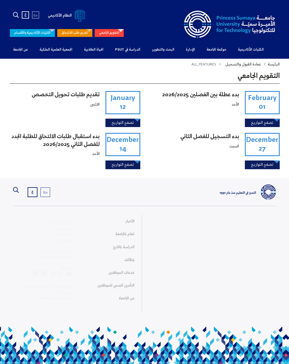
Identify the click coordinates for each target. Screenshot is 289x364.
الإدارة (190, 49)
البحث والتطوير (163, 49)
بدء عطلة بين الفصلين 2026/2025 (200, 94)
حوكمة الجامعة (216, 49)
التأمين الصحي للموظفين (115, 287)
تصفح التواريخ (262, 123)
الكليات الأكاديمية (251, 49)
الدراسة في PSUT (127, 49)
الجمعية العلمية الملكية (56, 49)
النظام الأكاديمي (67, 15)
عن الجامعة (20, 49)
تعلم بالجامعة (124, 236)
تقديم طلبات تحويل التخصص (66, 94)
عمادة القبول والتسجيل (243, 64)
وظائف (129, 261)
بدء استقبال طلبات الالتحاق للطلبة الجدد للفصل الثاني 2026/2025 (55, 140)
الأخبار (129, 223)
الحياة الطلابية (93, 49)
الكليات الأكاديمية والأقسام (32, 32)
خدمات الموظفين (121, 274)
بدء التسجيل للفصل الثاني (209, 136)
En (35, 15)
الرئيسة (274, 64)
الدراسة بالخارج (123, 248)
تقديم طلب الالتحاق (75, 32)
